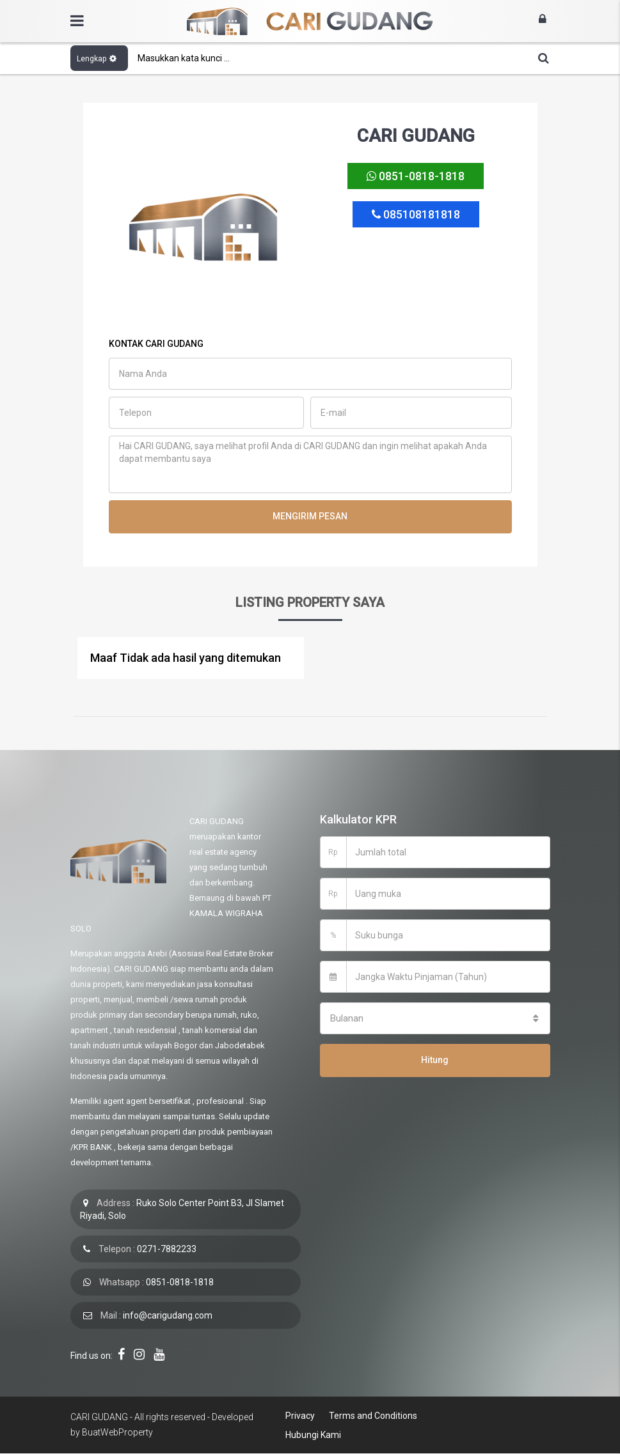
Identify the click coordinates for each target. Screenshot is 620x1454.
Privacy (299, 1416)
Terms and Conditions (371, 1416)
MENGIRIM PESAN (310, 516)
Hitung (435, 1060)
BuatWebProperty (117, 1432)
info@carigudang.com (167, 1315)
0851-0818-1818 (416, 176)
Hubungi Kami (312, 1435)
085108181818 (416, 215)
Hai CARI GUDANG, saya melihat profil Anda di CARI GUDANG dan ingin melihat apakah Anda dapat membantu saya (310, 464)
